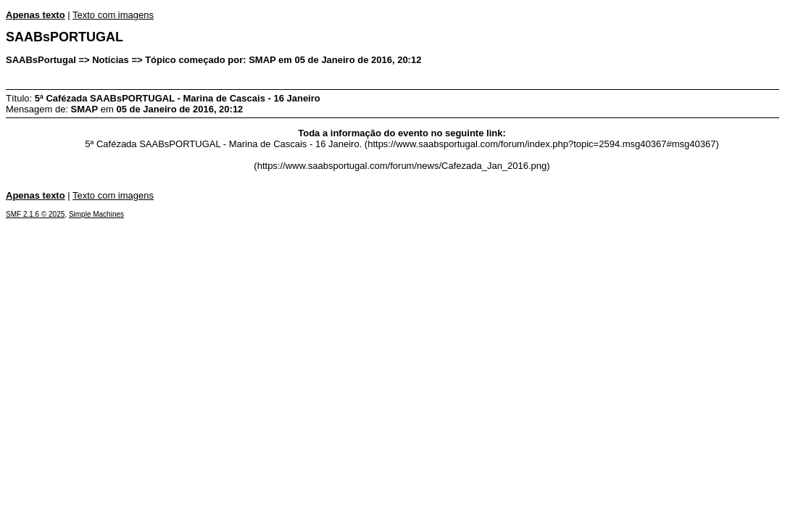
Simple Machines (96, 214)
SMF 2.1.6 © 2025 (35, 214)
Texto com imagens (113, 14)
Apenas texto (35, 14)
